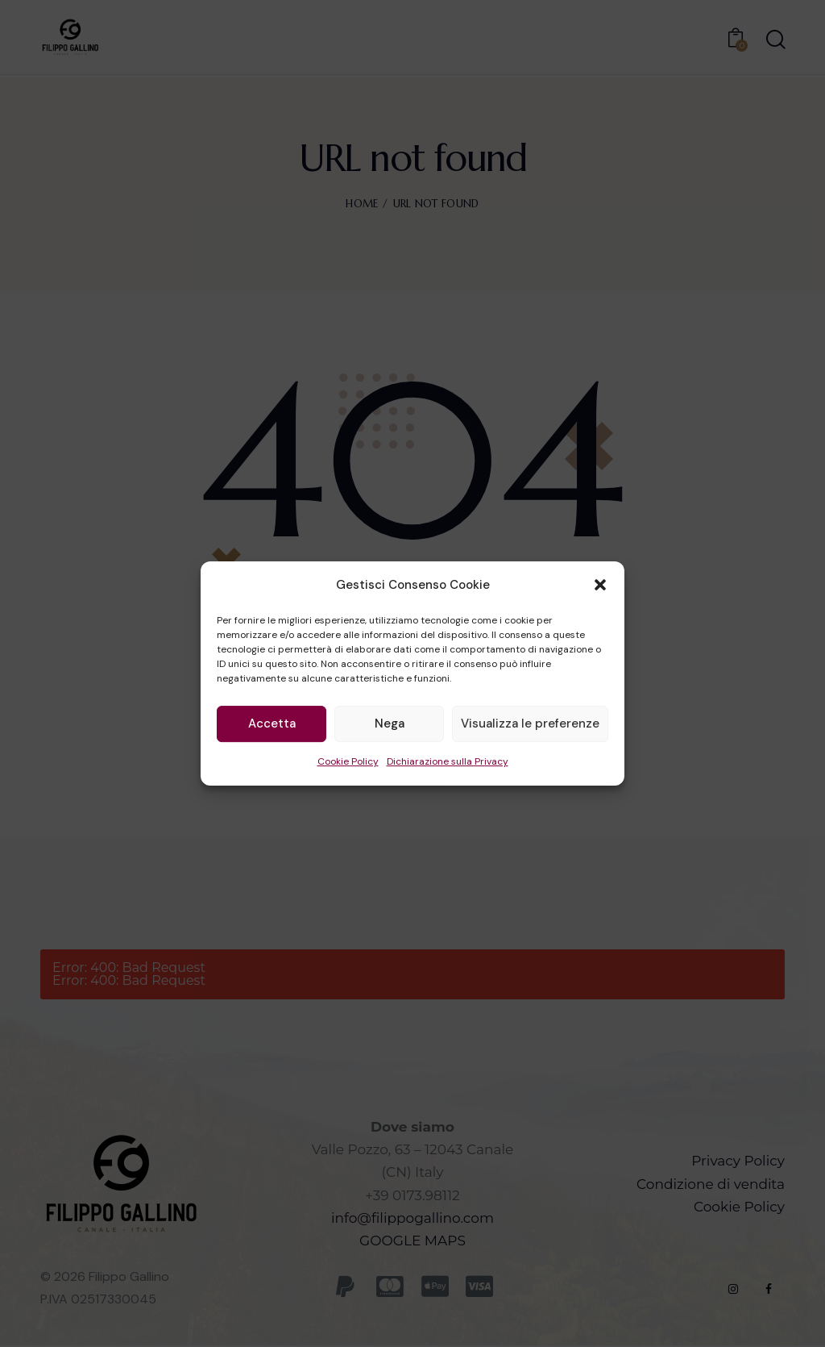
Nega (389, 724)
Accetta (272, 724)
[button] (600, 586)
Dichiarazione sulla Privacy (447, 761)
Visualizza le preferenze (530, 724)
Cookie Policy (348, 761)
